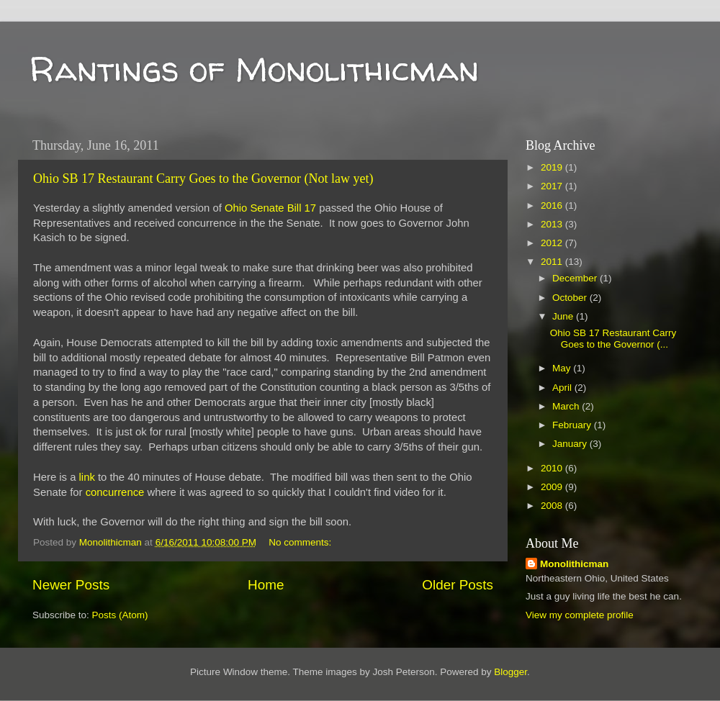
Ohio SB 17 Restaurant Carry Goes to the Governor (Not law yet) (203, 178)
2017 (553, 186)
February (573, 425)
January (571, 443)
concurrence (115, 492)
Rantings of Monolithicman (254, 68)
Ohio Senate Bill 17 (270, 208)
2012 (553, 243)
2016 (553, 205)
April (563, 387)
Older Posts (457, 584)
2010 (553, 468)
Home (266, 584)
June (564, 316)
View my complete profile (580, 615)
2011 (553, 261)
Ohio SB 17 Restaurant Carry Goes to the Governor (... (613, 338)
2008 (553, 505)
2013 (553, 224)
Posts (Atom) (120, 615)
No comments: (301, 542)
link (87, 477)
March (567, 406)
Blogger (510, 671)
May (562, 368)
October (571, 297)
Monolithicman (574, 563)
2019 (553, 167)
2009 (553, 486)
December (576, 278)
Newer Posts (70, 584)
